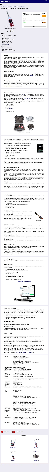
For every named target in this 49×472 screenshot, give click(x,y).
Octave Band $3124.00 (13, 456)
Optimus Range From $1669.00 (13, 443)
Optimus (14, 6)
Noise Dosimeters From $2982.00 (36, 456)
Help (22, 464)
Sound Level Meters (8, 6)
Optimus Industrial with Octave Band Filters (23, 352)
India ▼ (46, 0)
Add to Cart (44, 22)
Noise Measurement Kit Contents (24, 132)
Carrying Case (11, 108)
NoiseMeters (5, 1)
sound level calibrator (28, 98)
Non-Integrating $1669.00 (36, 443)
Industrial (18, 6)
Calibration (12, 464)
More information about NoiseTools (24, 281)
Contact (1, 464)
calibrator (23, 94)
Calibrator (32, 75)
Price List (34, 26)
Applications (5, 464)
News (16, 464)
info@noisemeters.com (36, 464)
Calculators (19, 464)
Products (2, 6)
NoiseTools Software (24, 303)
